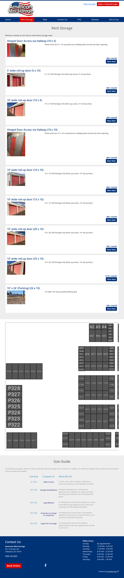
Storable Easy (113, 571)
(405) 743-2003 (90, 4)
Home (8, 19)
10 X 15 (33, 503)
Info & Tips (114, 19)
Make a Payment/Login (108, 4)
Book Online (13, 565)
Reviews (95, 19)
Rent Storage (27, 19)
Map (45, 19)
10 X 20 (33, 513)
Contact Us (62, 19)
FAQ (79, 19)
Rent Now (111, 61)
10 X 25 (33, 523)
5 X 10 (33, 482)
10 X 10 (33, 490)
